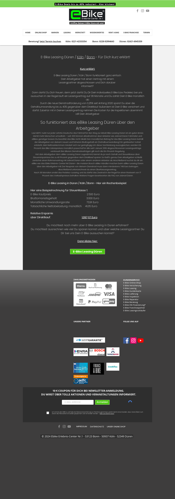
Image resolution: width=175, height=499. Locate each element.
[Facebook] (126, 340)
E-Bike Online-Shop (132, 282)
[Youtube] (141, 340)
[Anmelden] (102, 402)
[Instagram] (133, 340)
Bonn (91, 57)
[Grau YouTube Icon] (148, 11)
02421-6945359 (134, 41)
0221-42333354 (79, 41)
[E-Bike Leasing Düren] (87, 251)
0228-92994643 (106, 41)
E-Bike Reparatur (130, 299)
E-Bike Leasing (129, 288)
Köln (80, 57)
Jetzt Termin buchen (50, 41)
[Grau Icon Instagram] (143, 11)
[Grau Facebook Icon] (137, 11)
